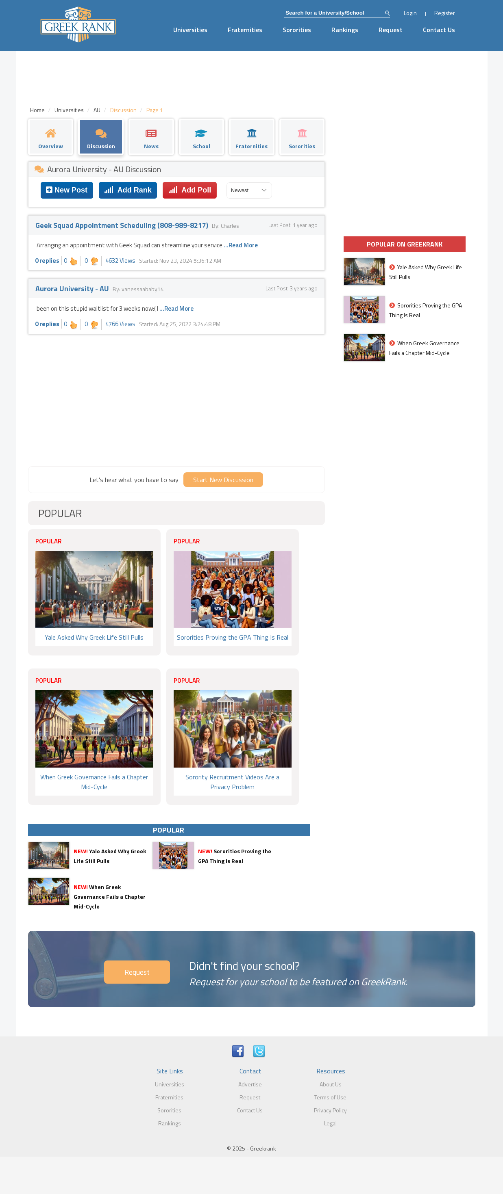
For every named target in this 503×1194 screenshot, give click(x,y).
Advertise (250, 1084)
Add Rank (127, 190)
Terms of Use (330, 1097)
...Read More (241, 245)
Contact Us (439, 30)
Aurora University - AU (73, 288)
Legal (330, 1123)
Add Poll (189, 190)
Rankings (344, 30)
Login (410, 13)
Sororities (297, 30)
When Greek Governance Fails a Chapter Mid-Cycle (110, 897)
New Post (66, 190)
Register (444, 13)
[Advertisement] (176, 399)
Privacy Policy (330, 1110)
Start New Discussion (223, 480)
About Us (331, 1084)
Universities (190, 30)
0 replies (47, 260)
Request (391, 30)
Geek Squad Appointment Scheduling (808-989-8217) (122, 225)
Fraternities (245, 30)
